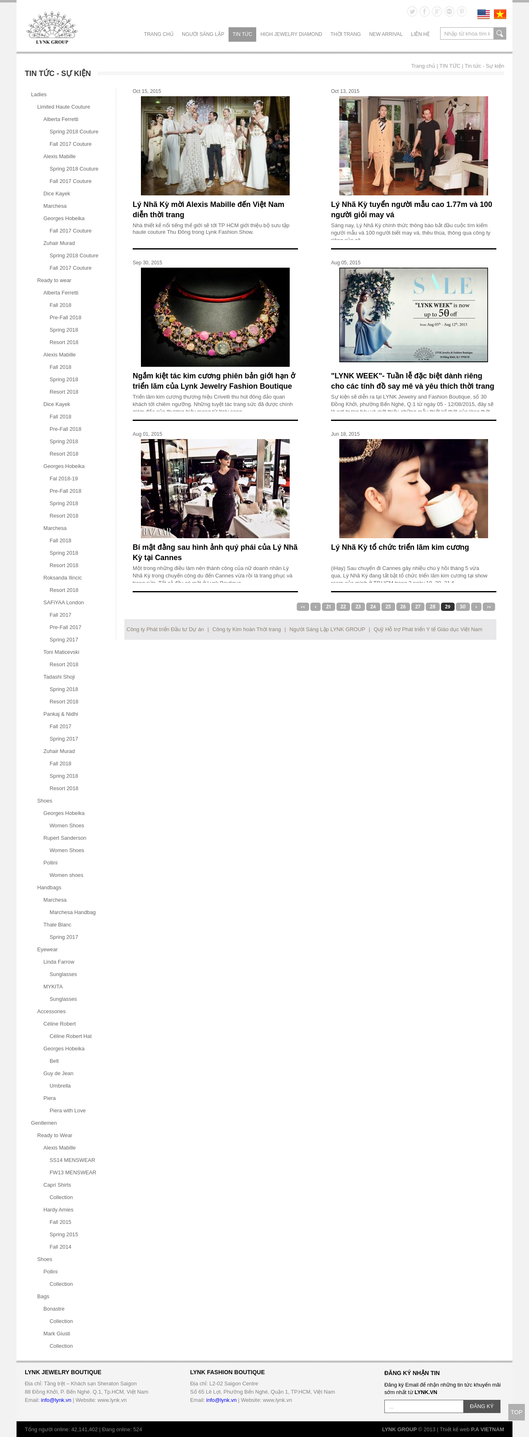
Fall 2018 (60, 305)
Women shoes (66, 875)
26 (403, 606)
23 (358, 606)
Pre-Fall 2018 (65, 317)
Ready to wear (54, 280)
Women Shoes (67, 825)
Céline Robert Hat (71, 1036)
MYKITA (53, 986)
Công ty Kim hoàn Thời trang (246, 629)
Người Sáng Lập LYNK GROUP (327, 629)
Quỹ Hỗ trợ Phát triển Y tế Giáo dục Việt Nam (428, 629)
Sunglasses (63, 974)
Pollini (50, 863)
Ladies (39, 94)
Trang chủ (159, 34)
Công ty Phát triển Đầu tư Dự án (165, 629)
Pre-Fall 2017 (65, 627)
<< (303, 606)
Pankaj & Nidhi (60, 714)
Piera (49, 1098)
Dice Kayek (56, 193)
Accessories (51, 1011)
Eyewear (47, 949)
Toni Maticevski (61, 652)
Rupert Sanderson (64, 838)
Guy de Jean (58, 1073)
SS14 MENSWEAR (72, 1160)
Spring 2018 (64, 330)
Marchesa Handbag (73, 912)
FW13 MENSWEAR (73, 1172)
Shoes (44, 801)
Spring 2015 (64, 1234)
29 (447, 606)
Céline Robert (59, 1024)
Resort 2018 (64, 342)
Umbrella (60, 1086)
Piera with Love (68, 1110)
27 (417, 606)
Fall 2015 (60, 1222)
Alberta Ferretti (61, 119)
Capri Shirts (57, 1185)
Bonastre (53, 1309)
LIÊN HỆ (420, 34)
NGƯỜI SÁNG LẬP (203, 34)
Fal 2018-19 (64, 478)
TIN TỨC (242, 34)
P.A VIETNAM (487, 1429)
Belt (54, 1061)
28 (433, 606)
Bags (43, 1296)
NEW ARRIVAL (386, 34)
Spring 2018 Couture (74, 131)
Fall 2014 (60, 1247)
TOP (517, 1412)
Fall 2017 (60, 615)
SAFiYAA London (63, 602)
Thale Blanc (57, 925)
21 (328, 606)
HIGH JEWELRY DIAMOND (291, 34)
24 (373, 606)
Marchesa (55, 206)
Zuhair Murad (59, 243)
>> (489, 606)
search (499, 33)
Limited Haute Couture (63, 107)
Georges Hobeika (64, 218)
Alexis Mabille (59, 156)
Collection (61, 1197)
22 (343, 606)
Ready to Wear (54, 1135)
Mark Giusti (56, 1333)
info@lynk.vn (56, 1400)
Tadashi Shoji (59, 677)
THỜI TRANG (346, 34)
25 (388, 606)
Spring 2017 (64, 640)
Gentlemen (44, 1123)
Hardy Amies (58, 1210)
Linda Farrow (58, 962)
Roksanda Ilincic (62, 578)
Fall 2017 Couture (71, 144)
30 (463, 606)
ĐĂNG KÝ (482, 1406)
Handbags (49, 887)
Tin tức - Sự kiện (484, 66)
